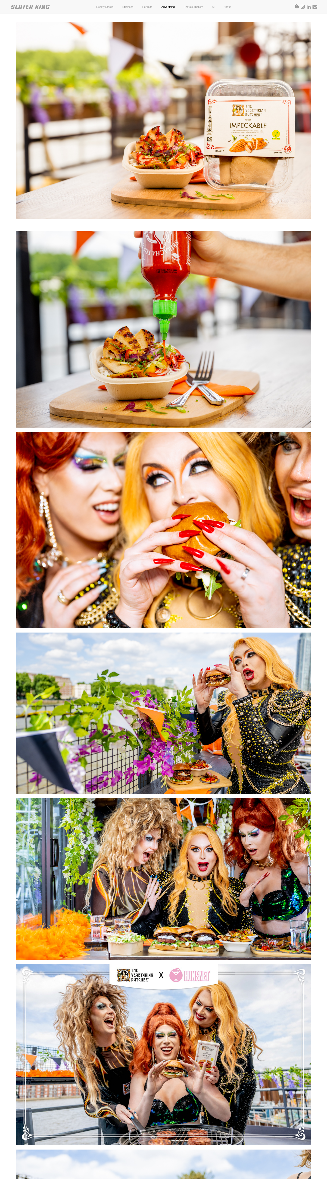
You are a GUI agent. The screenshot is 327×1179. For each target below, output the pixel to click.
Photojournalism (193, 6)
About (227, 6)
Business (127, 6)
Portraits (147, 6)
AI (213, 6)
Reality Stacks (104, 6)
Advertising (168, 6)
